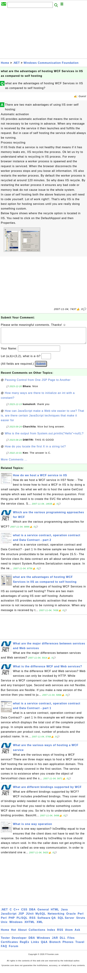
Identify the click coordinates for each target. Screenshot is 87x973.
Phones (68, 945)
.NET (16, 62)
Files (71, 941)
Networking (56, 917)
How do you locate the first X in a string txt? (35, 449)
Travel (79, 945)
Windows (16, 925)
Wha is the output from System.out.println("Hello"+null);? (44, 436)
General (43, 912)
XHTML (30, 925)
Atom (69, 933)
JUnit (30, 917)
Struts (80, 921)
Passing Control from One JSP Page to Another (38, 383)
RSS (32, 921)
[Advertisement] (43, 34)
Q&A (44, 945)
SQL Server (66, 921)
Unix (4, 925)
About (22, 933)
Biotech (55, 945)
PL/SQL (22, 921)
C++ (16, 912)
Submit (41, 367)
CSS (24, 912)
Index (51, 933)
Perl (81, 917)
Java (64, 912)
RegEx (24, 945)
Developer (19, 941)
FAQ (4, 949)
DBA (32, 912)
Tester (5, 941)
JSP (21, 917)
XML (40, 925)
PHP (12, 921)
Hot (13, 933)
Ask (77, 933)
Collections (37, 933)
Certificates (9, 945)
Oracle (71, 917)
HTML (55, 912)
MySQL (41, 917)
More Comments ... (14, 462)
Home (5, 62)
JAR (55, 941)
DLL (63, 941)
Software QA (46, 921)
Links (35, 945)
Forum (13, 949)
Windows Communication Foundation (51, 62)
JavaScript (9, 917)
